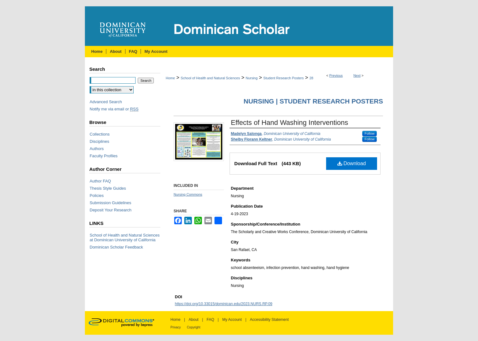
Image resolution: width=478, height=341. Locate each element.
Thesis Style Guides (108, 188)
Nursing (252, 78)
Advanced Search (106, 101)
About (193, 319)
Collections (100, 134)
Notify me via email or (114, 109)
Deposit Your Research (110, 210)
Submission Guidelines (110, 202)
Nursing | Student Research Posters (313, 101)
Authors (97, 148)
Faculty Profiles (104, 156)
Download (351, 163)
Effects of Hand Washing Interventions (289, 122)
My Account (232, 319)
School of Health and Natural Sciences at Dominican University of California (125, 237)
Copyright (193, 327)
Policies (97, 195)
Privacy (175, 327)
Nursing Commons (188, 194)
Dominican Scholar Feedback (116, 247)
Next (357, 75)
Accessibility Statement (269, 319)
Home (170, 78)
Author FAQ (100, 181)
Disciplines (99, 141)
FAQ (210, 319)
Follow (369, 133)
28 (311, 78)
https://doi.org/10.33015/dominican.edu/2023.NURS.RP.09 (223, 304)
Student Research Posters (283, 78)
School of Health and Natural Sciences (210, 78)
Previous (336, 75)
